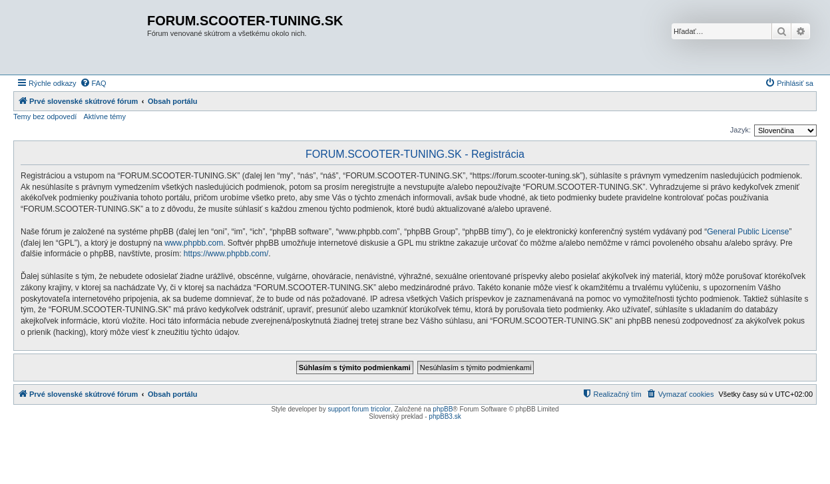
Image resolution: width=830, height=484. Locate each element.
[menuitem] (93, 83)
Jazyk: (740, 130)
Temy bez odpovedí (45, 117)
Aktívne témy (104, 117)
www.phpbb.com (193, 243)
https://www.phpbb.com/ (226, 253)
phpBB (443, 409)
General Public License (748, 231)
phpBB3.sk (445, 416)
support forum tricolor (358, 409)
